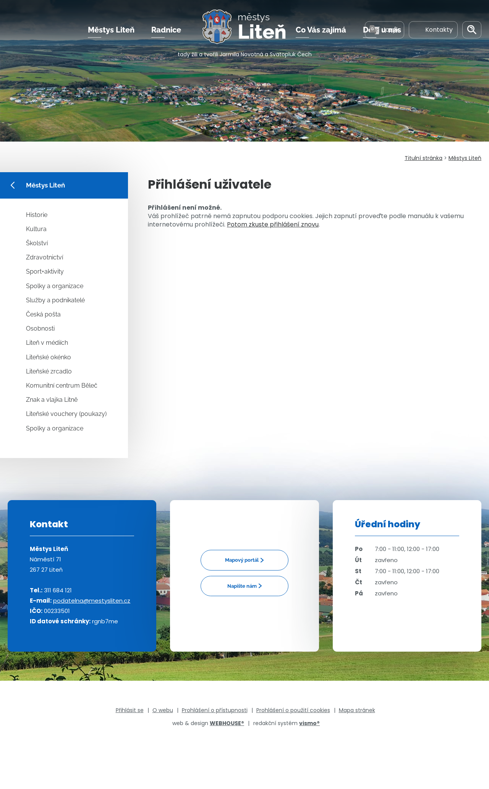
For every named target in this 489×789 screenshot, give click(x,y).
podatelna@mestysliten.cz (91, 601)
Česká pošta (43, 314)
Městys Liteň (111, 30)
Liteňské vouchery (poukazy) (66, 413)
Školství (37, 243)
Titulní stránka (423, 158)
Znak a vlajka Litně (52, 399)
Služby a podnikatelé (55, 300)
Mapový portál (242, 560)
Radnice (166, 30)
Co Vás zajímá (321, 30)
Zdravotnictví (44, 257)
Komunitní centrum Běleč (61, 385)
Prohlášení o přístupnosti (215, 710)
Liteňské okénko (48, 357)
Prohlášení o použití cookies (293, 710)
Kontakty (433, 30)
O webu (162, 710)
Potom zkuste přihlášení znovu (273, 224)
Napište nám (242, 586)
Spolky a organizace (54, 286)
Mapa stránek (357, 710)
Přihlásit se (130, 710)
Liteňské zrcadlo (49, 371)
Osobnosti (40, 328)
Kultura (36, 229)
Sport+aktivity (45, 271)
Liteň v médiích (47, 342)
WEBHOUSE (227, 723)
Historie (36, 214)
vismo (309, 723)
